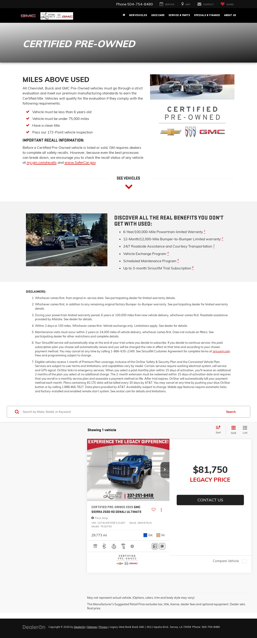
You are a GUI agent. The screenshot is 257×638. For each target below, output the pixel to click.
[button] (164, 470)
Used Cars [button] (157, 15)
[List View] (245, 430)
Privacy (103, 627)
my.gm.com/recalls (42, 162)
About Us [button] (230, 15)
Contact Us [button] (210, 499)
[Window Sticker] (162, 546)
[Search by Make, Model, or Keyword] (122, 411)
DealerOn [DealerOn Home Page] (79, 627)
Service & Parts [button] (179, 15)
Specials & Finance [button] (207, 15)
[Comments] (155, 546)
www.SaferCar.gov (80, 162)
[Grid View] (232, 430)
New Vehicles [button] (138, 15)
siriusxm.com (221, 351)
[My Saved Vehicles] (227, 4)
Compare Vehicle (226, 561)
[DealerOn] (34, 627)
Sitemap (92, 627)
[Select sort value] (219, 430)
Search (231, 412)
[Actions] (161, 510)
